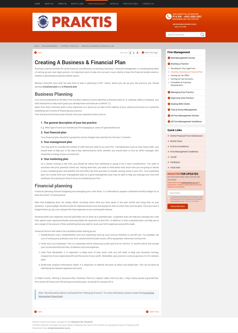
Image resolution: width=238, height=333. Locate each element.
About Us (49, 3)
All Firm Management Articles (185, 115)
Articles (114, 3)
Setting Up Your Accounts (182, 78)
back (40, 52)
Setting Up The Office (180, 75)
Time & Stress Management (184, 109)
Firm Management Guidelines (184, 151)
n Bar (81, 322)
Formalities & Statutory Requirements (181, 83)
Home (37, 3)
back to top (154, 312)
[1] (109, 103)
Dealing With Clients (180, 103)
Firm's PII (62, 3)
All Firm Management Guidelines (186, 121)
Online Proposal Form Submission (186, 135)
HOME (36, 46)
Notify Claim (77, 3)
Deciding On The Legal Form (183, 68)
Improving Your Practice (182, 97)
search (202, 34)
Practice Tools (130, 3)
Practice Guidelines (179, 146)
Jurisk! (173, 156)
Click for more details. (192, 201)
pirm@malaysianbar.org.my (59, 328)
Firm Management (97, 3)
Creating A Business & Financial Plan (186, 71)
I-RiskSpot (175, 162)
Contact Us (148, 3)
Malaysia (75, 322)
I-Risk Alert (175, 167)
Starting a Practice (69, 46)
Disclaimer (88, 322)
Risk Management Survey (183, 57)
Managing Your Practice (182, 92)
